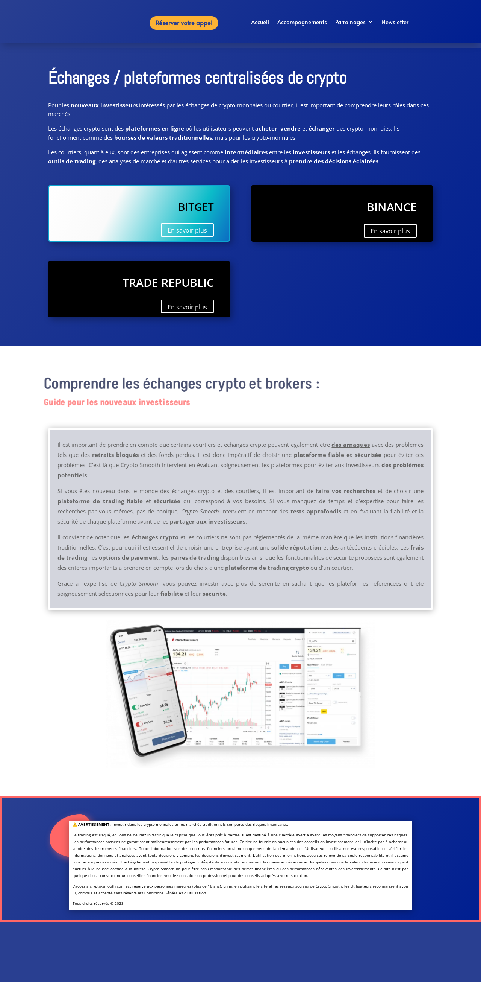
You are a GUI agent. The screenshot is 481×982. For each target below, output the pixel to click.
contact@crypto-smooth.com (375, 977)
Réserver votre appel (184, 22)
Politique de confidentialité (105, 971)
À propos (105, 945)
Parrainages (350, 22)
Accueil (260, 22)
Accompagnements (302, 22)
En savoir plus (187, 230)
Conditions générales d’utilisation (105, 958)
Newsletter (394, 22)
